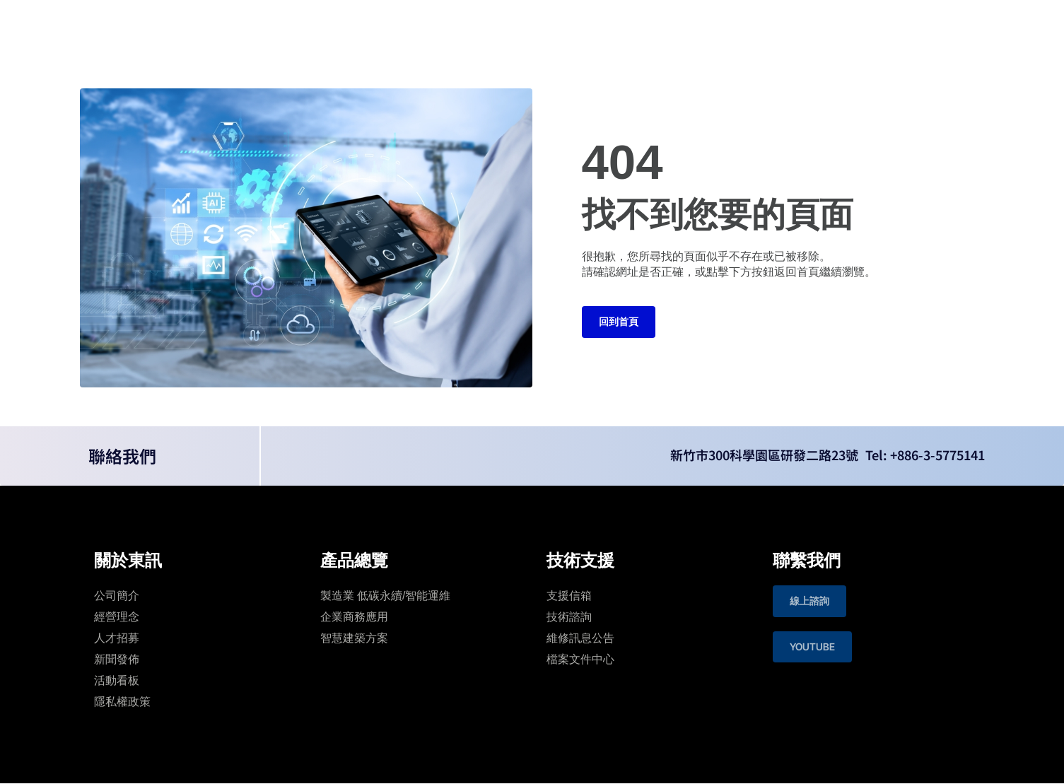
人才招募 (116, 638)
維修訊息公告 (580, 638)
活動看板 (116, 680)
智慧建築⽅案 (354, 638)
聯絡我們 (675, 24)
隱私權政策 (122, 702)
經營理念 (116, 617)
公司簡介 (116, 596)
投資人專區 (602, 24)
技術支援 (528, 24)
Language (868, 24)
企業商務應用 (354, 617)
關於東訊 (393, 24)
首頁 (336, 24)
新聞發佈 (116, 659)
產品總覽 (461, 24)
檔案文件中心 (580, 659)
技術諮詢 (569, 617)
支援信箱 (569, 596)
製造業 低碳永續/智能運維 (385, 596)
